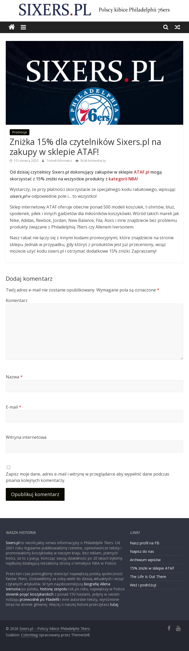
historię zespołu (53, 588)
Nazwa (14, 377)
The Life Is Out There (148, 576)
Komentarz (17, 300)
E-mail (13, 407)
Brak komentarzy (91, 160)
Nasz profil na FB (144, 542)
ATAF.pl (141, 172)
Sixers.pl (12, 542)
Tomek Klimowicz (59, 160)
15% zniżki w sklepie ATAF (152, 568)
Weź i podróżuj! (143, 584)
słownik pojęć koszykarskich (30, 594)
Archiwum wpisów (145, 559)
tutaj (114, 604)
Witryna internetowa (26, 437)
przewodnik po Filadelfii (39, 599)
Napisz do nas (142, 551)
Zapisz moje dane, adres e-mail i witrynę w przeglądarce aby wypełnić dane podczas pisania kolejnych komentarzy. (87, 477)
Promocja (19, 132)
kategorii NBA (123, 179)
